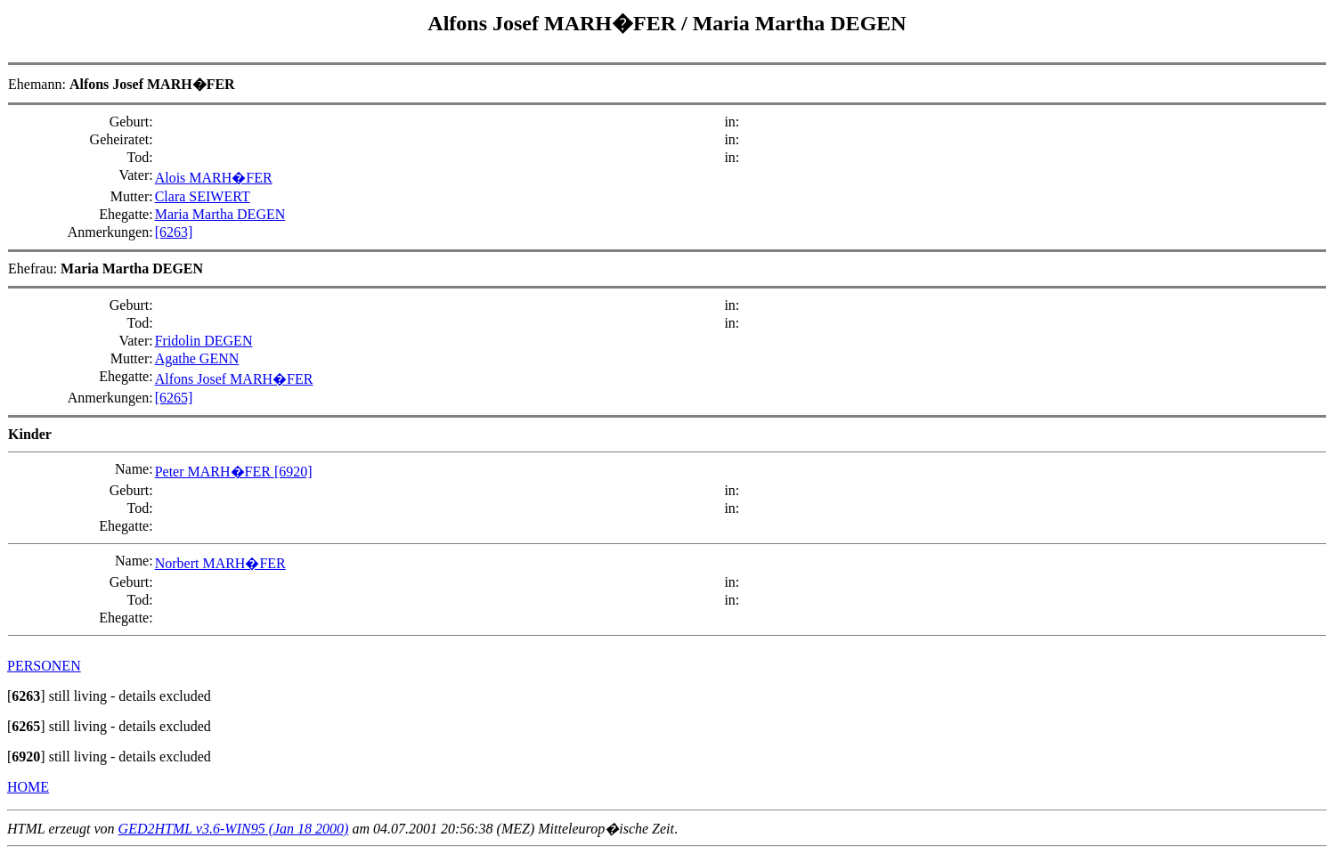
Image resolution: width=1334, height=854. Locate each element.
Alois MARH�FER (213, 177)
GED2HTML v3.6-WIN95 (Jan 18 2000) (233, 828)
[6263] (174, 232)
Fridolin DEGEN (204, 340)
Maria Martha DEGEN (800, 23)
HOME (28, 786)
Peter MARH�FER (214, 471)
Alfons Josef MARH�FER (554, 23)
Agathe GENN (197, 358)
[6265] (174, 397)
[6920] (293, 471)
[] (26, 696)
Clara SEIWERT (202, 196)
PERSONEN (44, 665)
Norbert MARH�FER (220, 563)
